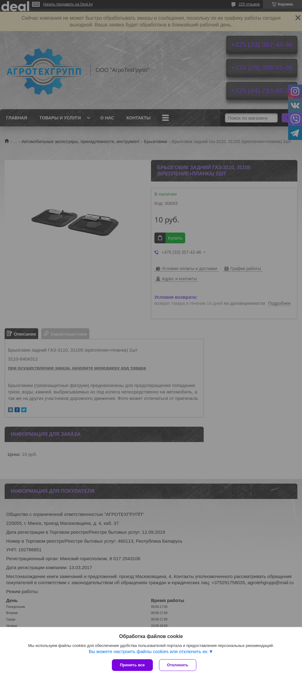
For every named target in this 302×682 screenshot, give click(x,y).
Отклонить (177, 665)
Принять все (132, 665)
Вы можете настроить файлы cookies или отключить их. (149, 651)
